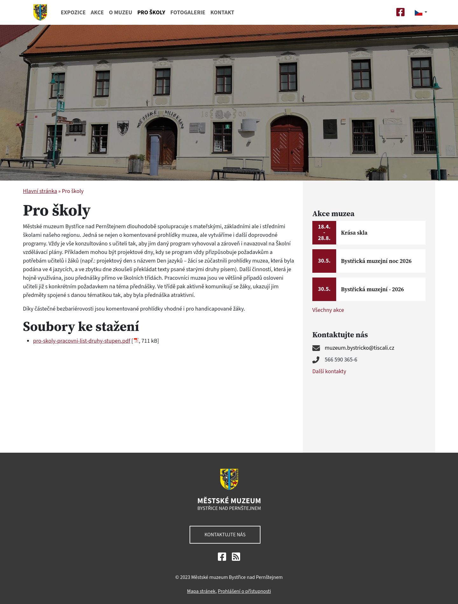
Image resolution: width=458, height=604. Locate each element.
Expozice (73, 13)
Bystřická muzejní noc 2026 (376, 261)
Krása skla (354, 233)
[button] (421, 12)
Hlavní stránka (40, 191)
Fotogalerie (187, 13)
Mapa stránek (201, 590)
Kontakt (222, 13)
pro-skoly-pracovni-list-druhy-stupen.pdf (81, 341)
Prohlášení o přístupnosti (244, 590)
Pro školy (151, 13)
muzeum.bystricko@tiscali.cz (359, 348)
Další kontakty (329, 371)
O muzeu (120, 13)
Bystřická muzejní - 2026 (372, 289)
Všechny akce (328, 310)
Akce (97, 13)
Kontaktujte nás (225, 534)
